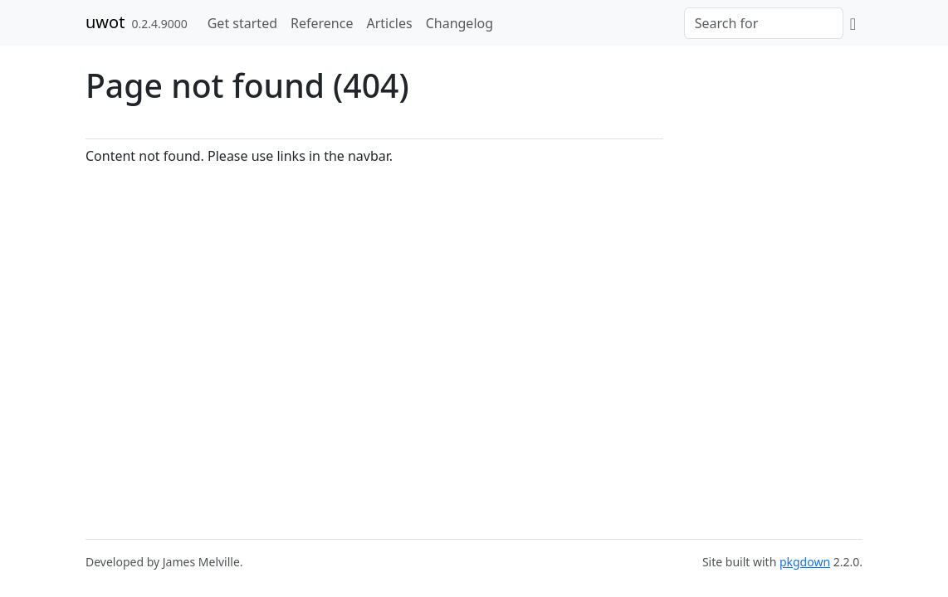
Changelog (459, 23)
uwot (105, 22)
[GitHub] (852, 23)
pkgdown (804, 562)
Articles (389, 23)
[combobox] (763, 23)
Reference (322, 23)
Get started (242, 23)
